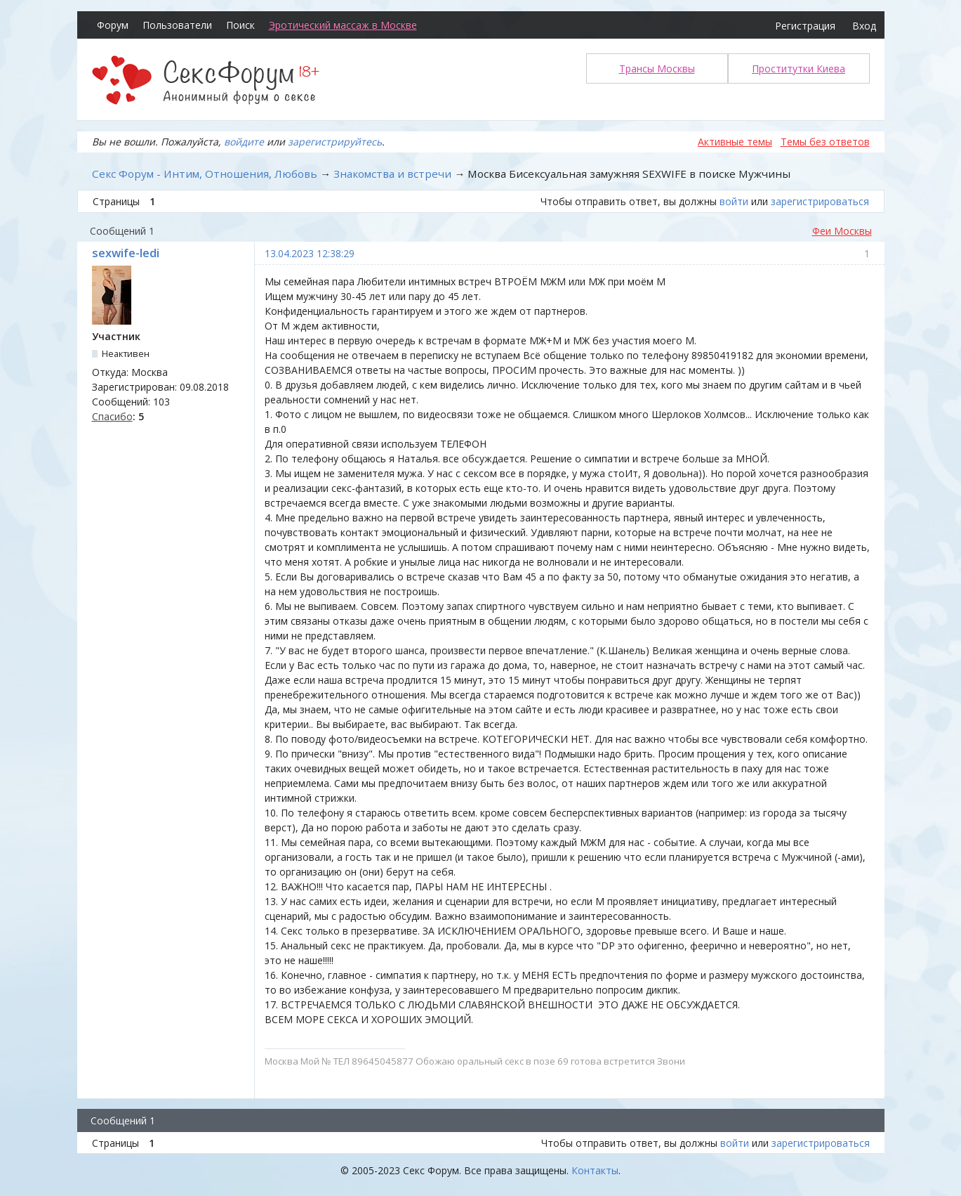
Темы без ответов (825, 141)
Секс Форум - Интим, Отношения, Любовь (204, 174)
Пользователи (177, 25)
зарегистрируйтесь (335, 141)
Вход (864, 25)
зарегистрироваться (820, 201)
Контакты (594, 1170)
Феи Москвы (842, 231)
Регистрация (805, 25)
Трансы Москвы (657, 68)
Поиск (240, 25)
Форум (112, 25)
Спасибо (112, 416)
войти (734, 201)
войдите (244, 141)
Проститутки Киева (798, 68)
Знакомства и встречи (392, 174)
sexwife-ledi (125, 253)
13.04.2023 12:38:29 (309, 253)
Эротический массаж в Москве (343, 25)
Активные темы (735, 141)
